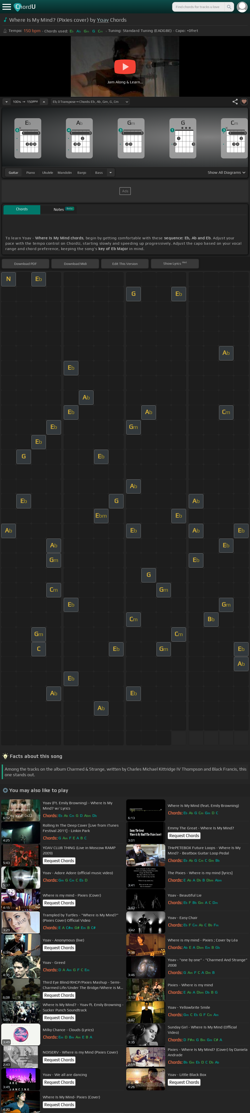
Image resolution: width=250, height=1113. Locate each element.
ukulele (47, 172)
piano (30, 172)
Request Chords (184, 835)
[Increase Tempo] (44, 101)
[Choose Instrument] (110, 172)
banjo (81, 172)
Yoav (103, 20)
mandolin (65, 172)
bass (99, 172)
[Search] (228, 7)
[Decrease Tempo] (6, 101)
